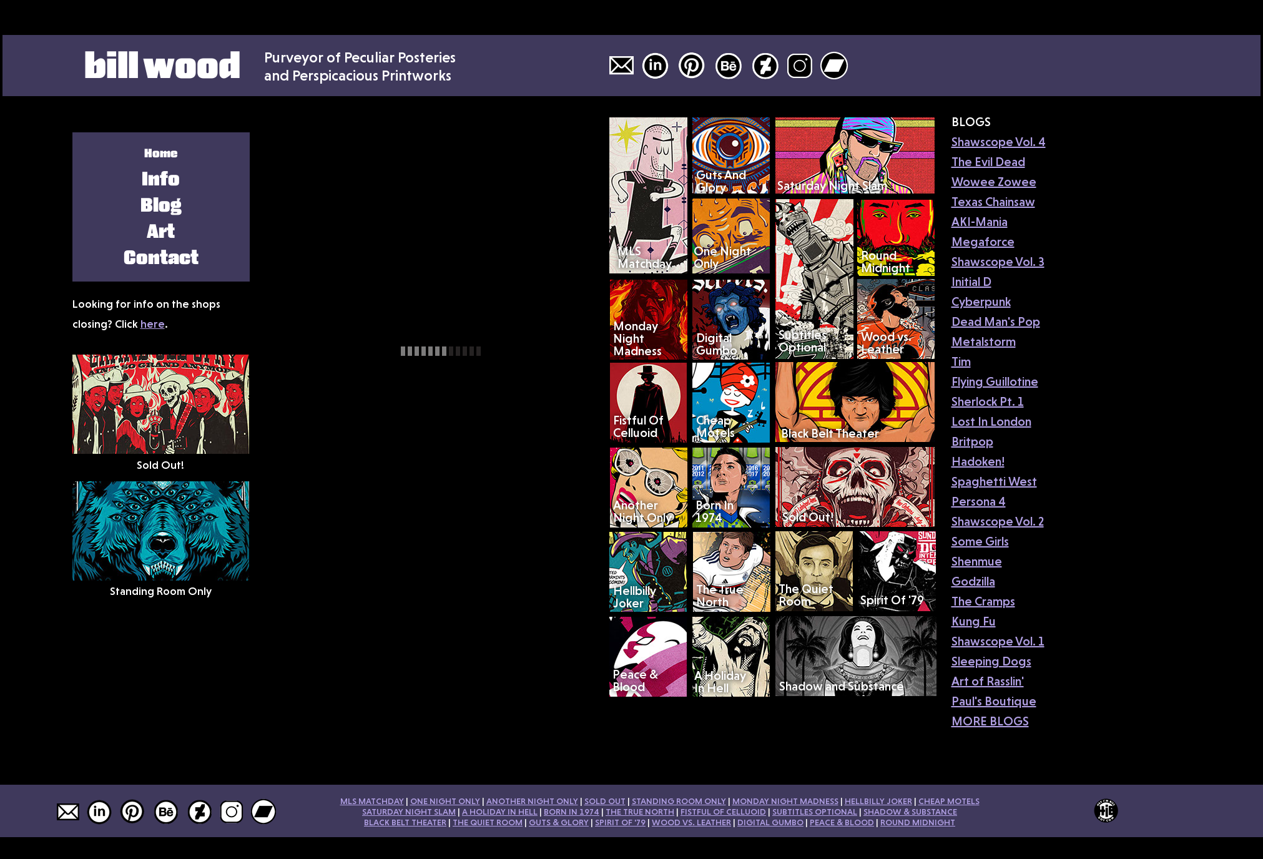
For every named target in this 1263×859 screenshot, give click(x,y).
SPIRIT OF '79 (620, 822)
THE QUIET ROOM (488, 822)
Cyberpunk (981, 301)
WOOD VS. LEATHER (691, 822)
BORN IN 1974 (571, 812)
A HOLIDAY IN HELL (500, 812)
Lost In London (991, 421)
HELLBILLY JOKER (878, 801)
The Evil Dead (988, 161)
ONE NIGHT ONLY (445, 801)
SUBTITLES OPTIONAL (814, 812)
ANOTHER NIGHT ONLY (532, 801)
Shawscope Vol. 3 (997, 261)
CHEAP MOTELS (949, 801)
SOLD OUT (605, 801)
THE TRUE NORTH (640, 812)
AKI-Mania (979, 221)
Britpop (972, 441)
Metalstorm (983, 341)
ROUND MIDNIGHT (917, 822)
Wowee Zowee (993, 181)
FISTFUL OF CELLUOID (723, 812)
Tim (961, 361)
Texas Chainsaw (993, 201)
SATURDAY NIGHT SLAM (409, 812)
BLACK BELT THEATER (405, 822)
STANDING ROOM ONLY (679, 801)
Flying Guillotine (994, 381)
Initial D (971, 281)
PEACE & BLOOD (842, 822)
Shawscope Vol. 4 (998, 141)
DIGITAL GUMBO (770, 822)
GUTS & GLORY (559, 822)
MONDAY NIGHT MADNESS (785, 801)
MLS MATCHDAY (372, 801)
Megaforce (983, 241)
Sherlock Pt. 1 (987, 401)
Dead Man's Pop (995, 321)
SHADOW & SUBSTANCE (910, 812)
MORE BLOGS (990, 721)
